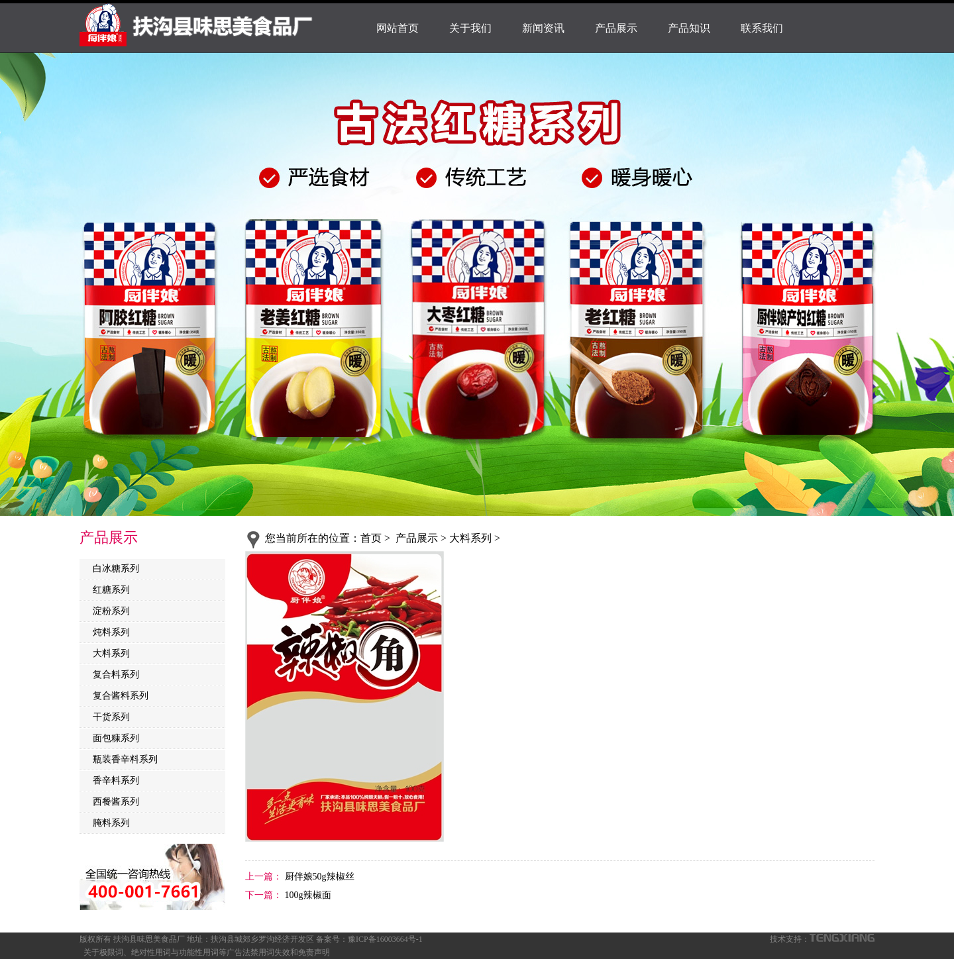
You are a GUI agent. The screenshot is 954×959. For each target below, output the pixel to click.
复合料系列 (116, 675)
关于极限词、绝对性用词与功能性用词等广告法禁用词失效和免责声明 (206, 952)
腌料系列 (111, 823)
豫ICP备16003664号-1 (385, 939)
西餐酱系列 (116, 802)
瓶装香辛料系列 (125, 759)
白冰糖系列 (116, 569)
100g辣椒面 (306, 895)
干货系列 (111, 717)
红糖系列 (111, 590)
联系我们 (762, 28)
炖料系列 (111, 632)
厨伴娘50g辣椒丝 (318, 877)
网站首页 (397, 28)
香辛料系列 (116, 780)
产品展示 (616, 28)
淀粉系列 (111, 611)
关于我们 (470, 28)
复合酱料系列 (120, 696)
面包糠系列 (116, 738)
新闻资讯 (543, 28)
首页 (371, 538)
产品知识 (689, 28)
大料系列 (111, 653)
